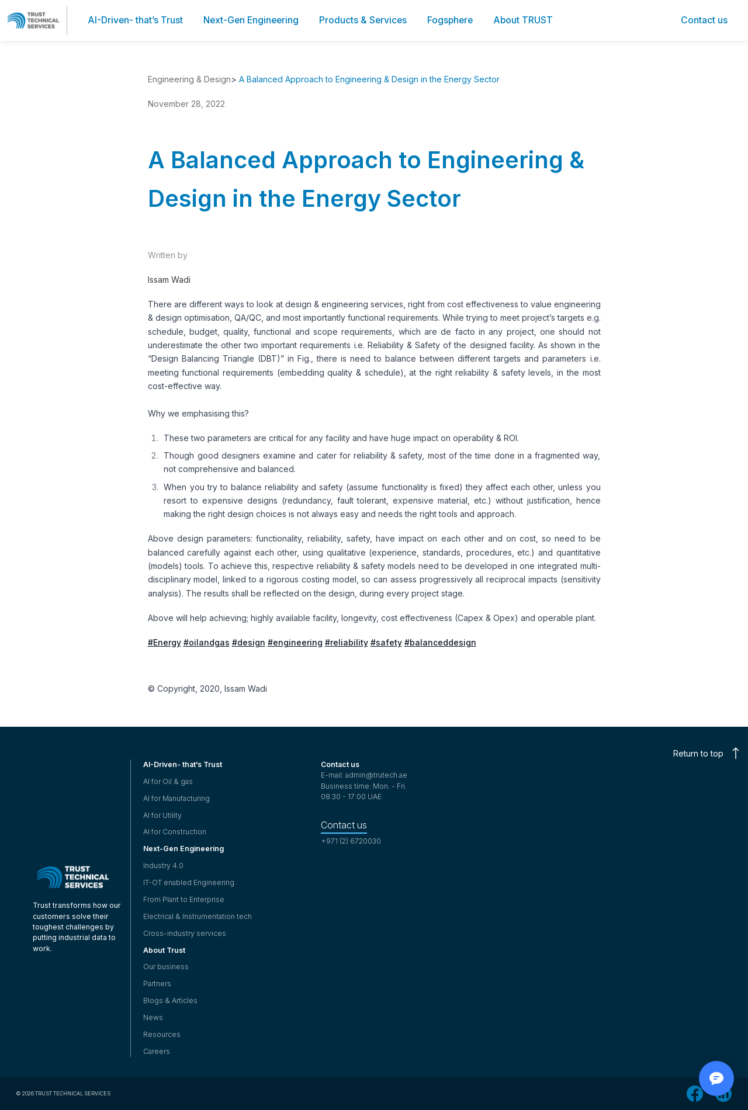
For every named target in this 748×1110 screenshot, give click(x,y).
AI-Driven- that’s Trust (182, 764)
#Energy (164, 642)
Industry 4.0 (163, 865)
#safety (386, 642)
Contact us (344, 825)
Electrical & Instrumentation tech (197, 916)
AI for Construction (174, 831)
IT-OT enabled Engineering (188, 882)
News (153, 1017)
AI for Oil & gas (168, 781)
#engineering (295, 642)
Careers (156, 1051)
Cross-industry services (184, 933)
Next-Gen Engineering (183, 848)
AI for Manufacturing (176, 798)
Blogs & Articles (170, 1000)
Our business (166, 966)
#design (248, 642)
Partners (157, 983)
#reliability (346, 642)
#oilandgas (206, 642)
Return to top (706, 753)
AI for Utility (162, 815)
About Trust (164, 950)
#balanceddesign (440, 642)
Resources (162, 1034)
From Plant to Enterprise (183, 899)
